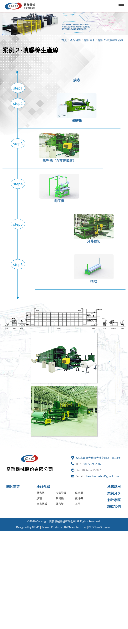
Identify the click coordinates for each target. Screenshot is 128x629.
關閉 (2, 532)
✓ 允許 (4, 540)
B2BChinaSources (99, 527)
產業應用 (114, 486)
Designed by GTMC (28, 527)
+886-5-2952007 (91, 464)
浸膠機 (85, 120)
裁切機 (60, 498)
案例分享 (89, 40)
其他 (77, 504)
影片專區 (114, 500)
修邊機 (79, 493)
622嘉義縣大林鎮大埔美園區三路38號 (98, 458)
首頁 (64, 40)
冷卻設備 (61, 493)
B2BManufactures (75, 527)
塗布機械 (41, 504)
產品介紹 (43, 486)
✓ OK (61, 627)
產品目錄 (75, 40)
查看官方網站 (19, 567)
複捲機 (79, 498)
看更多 (5, 567)
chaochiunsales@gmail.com (102, 476)
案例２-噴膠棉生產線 (110, 40)
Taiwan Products (52, 527)
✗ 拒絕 (4, 544)
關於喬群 (13, 486)
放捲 (67, 80)
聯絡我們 (114, 506)
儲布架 (60, 504)
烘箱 (39, 498)
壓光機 (40, 493)
